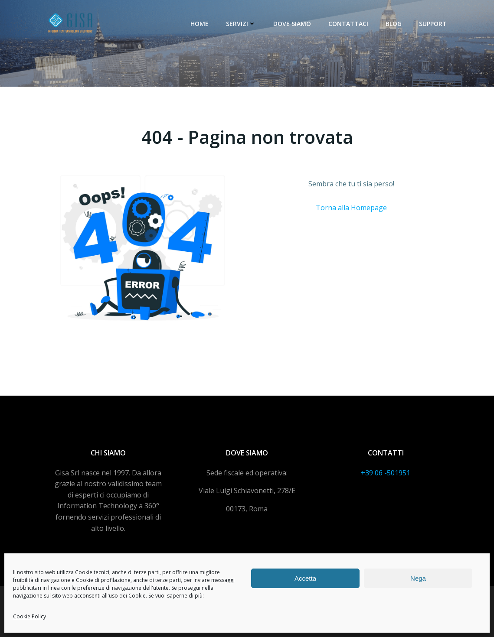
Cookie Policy (29, 616)
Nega (418, 578)
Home (199, 24)
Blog (394, 24)
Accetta (305, 578)
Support (433, 24)
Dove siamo (292, 24)
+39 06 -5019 (381, 473)
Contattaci (348, 24)
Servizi (241, 24)
